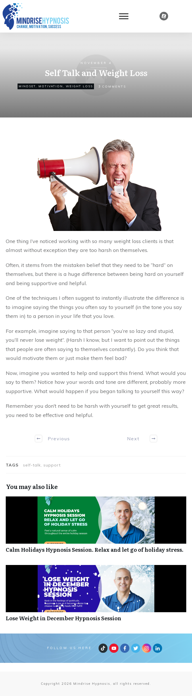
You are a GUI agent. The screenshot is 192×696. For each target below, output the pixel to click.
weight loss (79, 86)
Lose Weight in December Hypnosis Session (96, 596)
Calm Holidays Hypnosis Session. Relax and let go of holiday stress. (96, 527)
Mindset (27, 86)
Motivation (51, 86)
